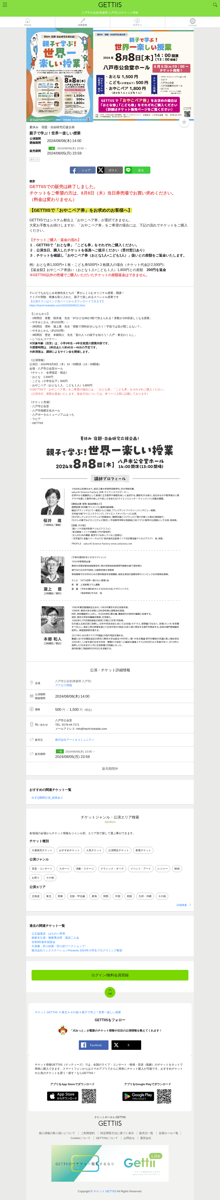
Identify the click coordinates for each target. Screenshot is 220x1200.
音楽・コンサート (42, 868)
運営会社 (145, 1138)
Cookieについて (80, 1138)
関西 (105, 896)
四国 (129, 896)
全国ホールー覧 (168, 1133)
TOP (110, 994)
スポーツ (64, 868)
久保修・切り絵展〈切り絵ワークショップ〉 (59, 946)
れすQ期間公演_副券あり (47, 797)
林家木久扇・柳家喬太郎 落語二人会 (55, 937)
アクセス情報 (63, 685)
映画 (177, 868)
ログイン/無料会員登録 (110, 975)
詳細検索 (182, 905)
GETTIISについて (107, 1138)
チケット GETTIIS (104, 1191)
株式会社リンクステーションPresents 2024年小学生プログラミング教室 (77, 950)
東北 (48, 896)
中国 (117, 896)
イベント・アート (140, 868)
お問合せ (129, 1138)
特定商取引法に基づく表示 (117, 1133)
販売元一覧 (146, 1133)
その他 (50, 877)
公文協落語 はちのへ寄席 (48, 933)
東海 (94, 896)
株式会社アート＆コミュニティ (74, 739)
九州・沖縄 (145, 896)
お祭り (36, 877)
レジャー (162, 868)
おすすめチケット (69, 850)
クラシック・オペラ (112, 868)
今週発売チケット (42, 850)
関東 (60, 896)
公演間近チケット (118, 850)
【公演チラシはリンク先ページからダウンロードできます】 (67, 301)
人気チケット (94, 850)
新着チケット (143, 850)
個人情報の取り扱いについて (57, 1133)
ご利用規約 (88, 1133)
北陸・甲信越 (77, 896)
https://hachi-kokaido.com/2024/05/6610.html (57, 305)
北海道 (36, 896)
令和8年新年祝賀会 (43, 942)
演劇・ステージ (85, 868)
